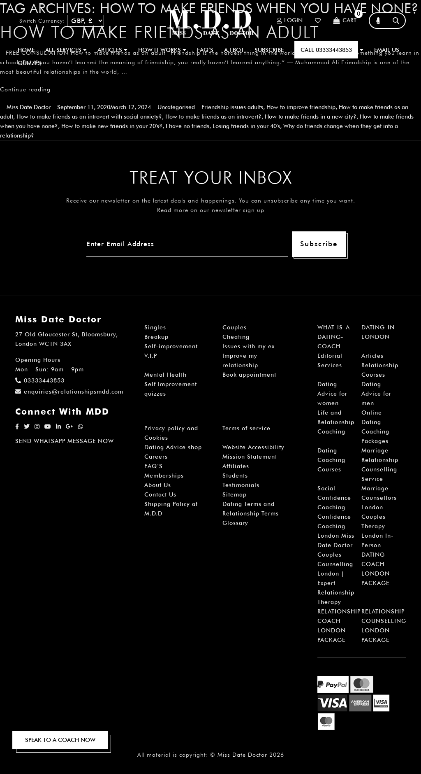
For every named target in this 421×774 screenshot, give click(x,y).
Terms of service (246, 428)
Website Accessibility (253, 447)
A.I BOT (234, 50)
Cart (344, 20)
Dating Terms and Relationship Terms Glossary (250, 513)
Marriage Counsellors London (379, 498)
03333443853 (40, 380)
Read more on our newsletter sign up (210, 210)
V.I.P (150, 355)
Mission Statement (249, 456)
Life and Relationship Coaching (335, 422)
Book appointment (249, 374)
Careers (156, 456)
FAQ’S (205, 50)
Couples (234, 327)
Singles (155, 327)
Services (329, 365)
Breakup (156, 336)
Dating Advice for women (332, 393)
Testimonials (240, 485)
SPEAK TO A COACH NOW (60, 740)
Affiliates (235, 466)
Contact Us (160, 494)
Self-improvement (171, 346)
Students (235, 475)
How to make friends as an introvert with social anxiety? (89, 116)
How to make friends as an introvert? (213, 116)
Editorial (329, 355)
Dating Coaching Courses (331, 460)
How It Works (162, 50)
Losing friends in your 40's (246, 126)
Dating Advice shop (173, 447)
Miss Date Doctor (29, 107)
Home (26, 50)
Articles (372, 355)
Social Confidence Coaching (334, 498)
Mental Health (165, 374)
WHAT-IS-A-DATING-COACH (335, 337)
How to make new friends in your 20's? (111, 126)
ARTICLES (112, 50)
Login (290, 20)
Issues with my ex (248, 346)
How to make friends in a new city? (310, 116)
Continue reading (25, 89)
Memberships (164, 475)
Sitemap (234, 494)
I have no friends (187, 126)
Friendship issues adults (232, 107)
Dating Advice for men (376, 393)
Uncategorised (176, 107)
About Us (157, 485)
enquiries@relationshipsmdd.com (69, 391)
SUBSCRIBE (269, 50)
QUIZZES (29, 63)
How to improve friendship (300, 107)
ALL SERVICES (66, 50)
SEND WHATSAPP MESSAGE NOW (64, 441)
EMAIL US (386, 50)
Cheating (236, 336)
